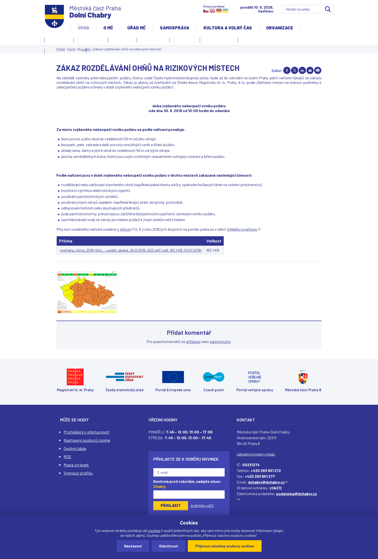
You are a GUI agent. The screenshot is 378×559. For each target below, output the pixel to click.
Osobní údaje (75, 448)
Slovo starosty (153, 39)
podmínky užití (202, 505)
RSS (67, 456)
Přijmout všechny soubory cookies (224, 546)
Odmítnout (168, 546)
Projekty (250, 41)
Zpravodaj (183, 41)
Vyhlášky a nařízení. (244, 229)
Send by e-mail (310, 70)
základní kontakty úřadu (256, 454)
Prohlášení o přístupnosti (86, 432)
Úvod (83, 27)
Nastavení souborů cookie (87, 440)
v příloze (125, 229)
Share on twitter (294, 70)
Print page (317, 70)
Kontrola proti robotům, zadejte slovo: (187, 484)
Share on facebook (286, 70)
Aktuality (121, 41)
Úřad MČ (136, 27)
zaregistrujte (220, 341)
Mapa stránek (76, 464)
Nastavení (133, 546)
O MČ (108, 27)
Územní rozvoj (218, 41)
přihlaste (193, 341)
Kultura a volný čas (227, 27)
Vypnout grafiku (78, 473)
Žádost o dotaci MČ (65, 50)
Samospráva (174, 27)
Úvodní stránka (91, 39)
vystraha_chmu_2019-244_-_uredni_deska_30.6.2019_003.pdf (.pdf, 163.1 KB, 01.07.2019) (130, 250)
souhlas (154, 530)
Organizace (279, 27)
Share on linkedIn (302, 70)
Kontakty (58, 41)
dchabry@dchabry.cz (268, 482)
